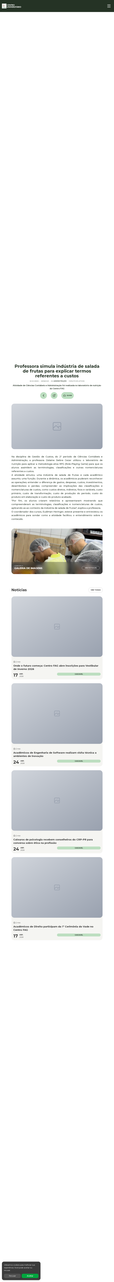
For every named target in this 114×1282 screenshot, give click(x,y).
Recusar (12, 1276)
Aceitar (30, 1276)
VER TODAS (96, 590)
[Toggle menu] (109, 6)
